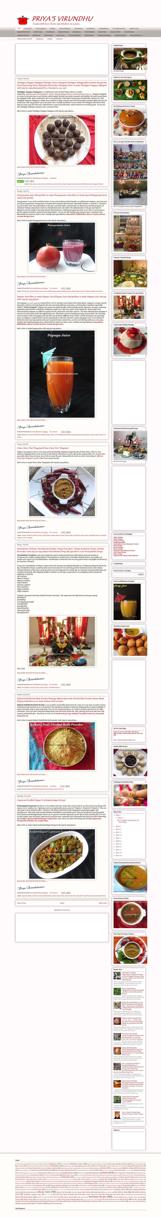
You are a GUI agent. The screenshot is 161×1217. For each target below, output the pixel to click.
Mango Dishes (31, 1181)
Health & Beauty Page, (64, 713)
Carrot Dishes (99, 1166)
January (119, 818)
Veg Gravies (124, 1199)
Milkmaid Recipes (78, 1181)
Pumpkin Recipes (59, 1189)
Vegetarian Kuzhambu (40, 1201)
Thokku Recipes (133, 1197)
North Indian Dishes (95, 1185)
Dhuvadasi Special (115, 1168)
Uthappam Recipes (51, 1199)
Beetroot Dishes (102, 1164)
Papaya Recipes (76, 435)
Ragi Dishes (90, 1189)
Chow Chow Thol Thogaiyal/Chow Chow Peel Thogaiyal (43, 448)
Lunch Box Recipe (106, 1179)
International (56, 1175)
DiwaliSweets (47, 1170)
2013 (117, 855)
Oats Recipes (108, 1185)
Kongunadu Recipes (113, 1177)
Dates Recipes (95, 1168)
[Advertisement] (37, 4)
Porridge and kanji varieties (22, 1189)
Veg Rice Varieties (137, 1199)
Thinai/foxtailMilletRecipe (120, 1197)
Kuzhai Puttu (67, 1179)
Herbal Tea (81, 1173)
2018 (117, 841)
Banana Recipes (92, 1164)
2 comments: (53, 178)
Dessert (103, 1168)
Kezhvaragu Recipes (54, 1177)
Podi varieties (113, 1187)
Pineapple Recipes (102, 1187)
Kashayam (143, 1175)
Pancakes (136, 1185)
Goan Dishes (128, 1170)
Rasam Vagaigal (133, 1189)
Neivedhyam (89, 1183)
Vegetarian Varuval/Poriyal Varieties (124, 550)
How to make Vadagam (65, 184)
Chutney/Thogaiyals (64, 28)
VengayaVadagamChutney (63, 94)
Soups (54, 1194)
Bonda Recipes (30, 1166)
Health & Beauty (89, 35)
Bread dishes (39, 1166)
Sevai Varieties (108, 1192)
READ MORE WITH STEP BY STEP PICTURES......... (32, 167)
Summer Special (95, 435)
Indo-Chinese (46, 1175)
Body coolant (19, 1166)
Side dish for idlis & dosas (80, 535)
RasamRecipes (77, 32)
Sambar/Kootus (38, 32)
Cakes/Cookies (61, 35)
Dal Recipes (86, 1168)
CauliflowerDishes (111, 1166)
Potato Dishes (37, 1189)
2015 (117, 849)
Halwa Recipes (42, 1173)
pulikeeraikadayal (78, 94)
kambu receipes (116, 1201)
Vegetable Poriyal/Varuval (84, 896)
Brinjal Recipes (67, 1166)
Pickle (93, 1187)
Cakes (76, 1166)
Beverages (112, 1164)
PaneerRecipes (102, 32)
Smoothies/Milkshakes (75, 35)
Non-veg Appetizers (56, 1185)
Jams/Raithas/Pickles (120, 35)
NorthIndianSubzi (89, 32)
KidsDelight (65, 1177)
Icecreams (18, 1175)
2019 (117, 838)
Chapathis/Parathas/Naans (135, 1166)
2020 (117, 835)
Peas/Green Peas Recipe (84, 1187)
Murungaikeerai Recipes (136, 1181)
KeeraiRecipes (50, 32)
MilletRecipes (36, 35)
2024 (117, 815)
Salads (73, 1192)
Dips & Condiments (23, 1170)
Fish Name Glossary (107, 1170)
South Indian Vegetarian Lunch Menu (109, 1194)
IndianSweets (36, 1175)
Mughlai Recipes (124, 1181)
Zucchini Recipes (105, 1201)
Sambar (51, 94)
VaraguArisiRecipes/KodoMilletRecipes (107, 1199)
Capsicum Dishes (27, 896)
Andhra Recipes (43, 1164)
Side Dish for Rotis (70, 896)
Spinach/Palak (140, 1194)
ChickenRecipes (78, 28)
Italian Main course (68, 1175)
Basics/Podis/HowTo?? (136, 35)
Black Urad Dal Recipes (137, 1164)
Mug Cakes (115, 1181)
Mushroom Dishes (20, 1183)
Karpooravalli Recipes (107, 1175)
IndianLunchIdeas (115, 32)
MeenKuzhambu (42, 94)
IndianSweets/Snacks (23, 35)
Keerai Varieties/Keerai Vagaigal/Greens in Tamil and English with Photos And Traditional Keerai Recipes (133, 991)
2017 (117, 844)
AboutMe (49, 39)
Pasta (49, 1187)
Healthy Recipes (34, 291)
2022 (117, 829)
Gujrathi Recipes (32, 1173)
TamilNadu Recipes (86, 184)
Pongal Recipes (124, 1187)
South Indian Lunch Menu (86, 1194)
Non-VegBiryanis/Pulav (119, 28)
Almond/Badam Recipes (30, 1164)
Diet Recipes (25, 291)
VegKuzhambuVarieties (24, 32)
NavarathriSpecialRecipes (76, 1183)
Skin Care (61, 789)
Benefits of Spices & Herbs (25, 39)
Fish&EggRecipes (104, 28)
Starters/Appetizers (41, 28)
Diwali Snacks (35, 1170)
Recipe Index (28, 28)
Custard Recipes (76, 1168)
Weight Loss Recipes (97, 291)
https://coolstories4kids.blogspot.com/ (124, 740)
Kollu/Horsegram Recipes (89, 1177)
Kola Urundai (77, 1177)
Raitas (99, 1189)
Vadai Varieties (62, 1199)
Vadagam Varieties (97, 184)
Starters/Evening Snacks (23, 1197)
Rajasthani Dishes (108, 1189)
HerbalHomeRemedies (38, 789)
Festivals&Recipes (129, 32)
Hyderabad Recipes (139, 1173)
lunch (123, 1201)
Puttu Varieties (81, 1189)
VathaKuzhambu (31, 94)
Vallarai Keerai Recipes (88, 1199)
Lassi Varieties (93, 1179)
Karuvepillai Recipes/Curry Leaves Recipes (126, 1175)
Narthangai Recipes (44, 1183)
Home (19, 28)
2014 (117, 852)
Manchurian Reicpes (20, 1181)
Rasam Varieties (118, 549)
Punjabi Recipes (70, 1189)
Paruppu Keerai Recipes (38, 1187)
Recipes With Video (62, 1192)
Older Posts (103, 903)
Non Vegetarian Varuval (40, 1185)
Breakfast (52, 28)
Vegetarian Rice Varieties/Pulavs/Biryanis (126, 555)
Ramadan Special (66, 291)
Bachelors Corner (27, 435)
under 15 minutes (85, 291)
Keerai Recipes (118, 545)
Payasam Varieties (59, 1187)
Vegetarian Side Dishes (99, 896)
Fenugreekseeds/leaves (83, 1170)
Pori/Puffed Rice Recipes (138, 1187)
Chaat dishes (121, 1166)
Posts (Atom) (66, 910)
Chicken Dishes (32, 1168)
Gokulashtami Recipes (139, 1170)
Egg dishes (70, 1170)
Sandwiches (97, 1192)
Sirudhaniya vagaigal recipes (32, 1194)
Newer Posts (21, 903)
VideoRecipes (39, 39)
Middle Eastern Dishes (66, 1181)
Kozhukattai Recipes (138, 1177)
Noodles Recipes (83, 1185)
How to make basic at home (50, 184)
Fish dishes (118, 1170)
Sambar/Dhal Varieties (84, 1192)
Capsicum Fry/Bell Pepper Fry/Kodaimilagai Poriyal (41, 800)
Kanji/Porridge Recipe (93, 1175)
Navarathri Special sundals (59, 1183)
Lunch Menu (120, 1179)
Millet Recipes (105, 1181)
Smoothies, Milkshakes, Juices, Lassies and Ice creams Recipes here (60, 323)
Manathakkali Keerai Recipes (136, 1179)
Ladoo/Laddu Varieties (79, 1179)
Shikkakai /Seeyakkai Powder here (83, 713)
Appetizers (53, 1164)
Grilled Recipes (22, 1173)
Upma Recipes (39, 1199)
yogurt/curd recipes (53, 1203)
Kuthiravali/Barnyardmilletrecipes (54, 1179)
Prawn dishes (48, 1189)
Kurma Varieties (118, 547)
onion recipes (132, 1201)
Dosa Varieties (60, 1170)
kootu (87, 94)
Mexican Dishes (53, 1181)
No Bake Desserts (102, 1183)
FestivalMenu (26, 687)
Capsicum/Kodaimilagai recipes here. (42, 818)
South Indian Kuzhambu (67, 1194)
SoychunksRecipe (128, 1194)
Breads (48, 1166)
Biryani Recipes (123, 1164)
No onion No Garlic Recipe (116, 1183)
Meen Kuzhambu (42, 1181)
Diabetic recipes (37, 535)
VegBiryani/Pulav (134, 28)
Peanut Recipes (72, 1187)
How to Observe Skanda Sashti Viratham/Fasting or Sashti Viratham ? (132, 1114)
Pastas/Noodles (48, 35)
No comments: (53, 288)
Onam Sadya (117, 1185)
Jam (78, 1175)
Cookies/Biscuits (65, 1168)
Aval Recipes (64, 1164)
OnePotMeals (127, 1185)
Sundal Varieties (81, 1197)
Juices (46, 291)
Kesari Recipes (42, 1177)
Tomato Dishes (28, 1199)
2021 (117, 832)
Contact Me (59, 39)
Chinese (42, 1168)
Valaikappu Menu (75, 1199)
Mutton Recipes (31, 1183)
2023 (117, 826)
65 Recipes (18, 1164)
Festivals (33, 687)
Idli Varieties (26, 1175)
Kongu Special (102, 1177)
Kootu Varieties (125, 1177)
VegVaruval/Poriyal (63, 32)
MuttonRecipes (91, 28)
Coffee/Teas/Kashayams (104, 35)
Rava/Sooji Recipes (29, 1192)
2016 (117, 847)
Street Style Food (55, 1197)
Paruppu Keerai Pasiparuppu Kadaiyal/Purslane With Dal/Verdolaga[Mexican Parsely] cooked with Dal (131, 1099)
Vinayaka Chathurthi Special (74, 1201)
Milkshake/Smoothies (54, 291)
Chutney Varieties (27, 535)
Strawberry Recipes (42, 1197)
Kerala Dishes (32, 1177)
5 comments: (53, 786)
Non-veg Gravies (70, 1185)
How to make (37, 184)
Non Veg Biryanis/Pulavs (133, 1183)
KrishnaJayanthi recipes (22, 1179)
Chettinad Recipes (20, 1168)
